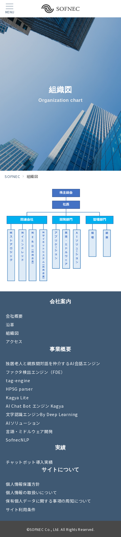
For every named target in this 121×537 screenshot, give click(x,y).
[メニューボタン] (9, 9)
